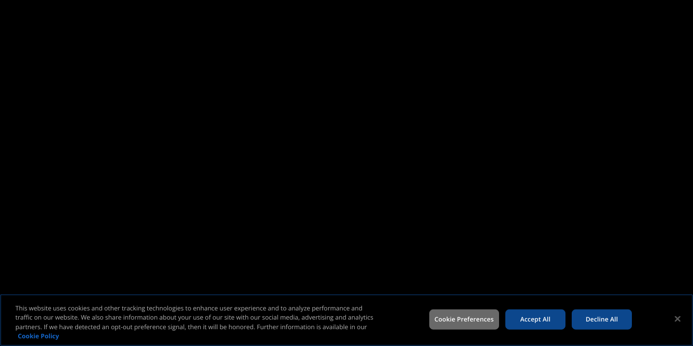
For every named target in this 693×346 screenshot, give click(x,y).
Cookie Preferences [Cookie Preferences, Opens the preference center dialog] (464, 319)
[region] (346, 320)
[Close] (677, 318)
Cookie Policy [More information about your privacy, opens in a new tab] (38, 336)
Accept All (535, 319)
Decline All (602, 319)
